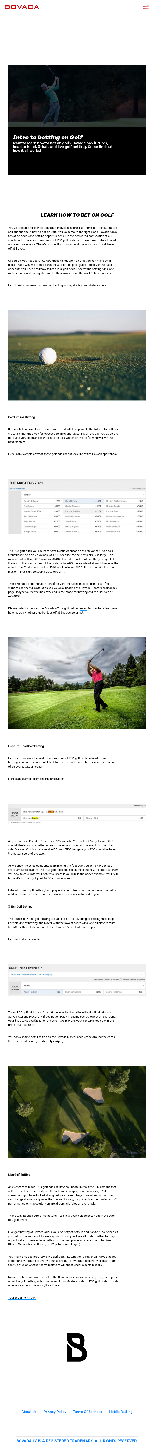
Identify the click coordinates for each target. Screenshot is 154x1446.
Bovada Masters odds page (74, 1037)
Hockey (101, 228)
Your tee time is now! (22, 1297)
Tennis (88, 228)
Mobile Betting (120, 1412)
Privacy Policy (55, 1412)
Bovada (97, 454)
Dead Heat (73, 927)
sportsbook (110, 454)
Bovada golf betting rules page (95, 919)
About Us (29, 1412)
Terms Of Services (87, 1412)
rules (83, 608)
